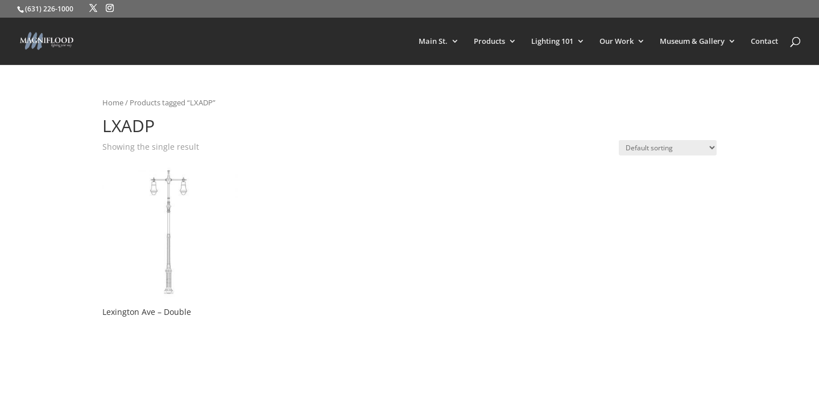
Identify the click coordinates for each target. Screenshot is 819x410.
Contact (764, 41)
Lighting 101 (552, 41)
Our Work (616, 41)
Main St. (433, 41)
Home (112, 102)
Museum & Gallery (692, 41)
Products (489, 41)
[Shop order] (668, 147)
